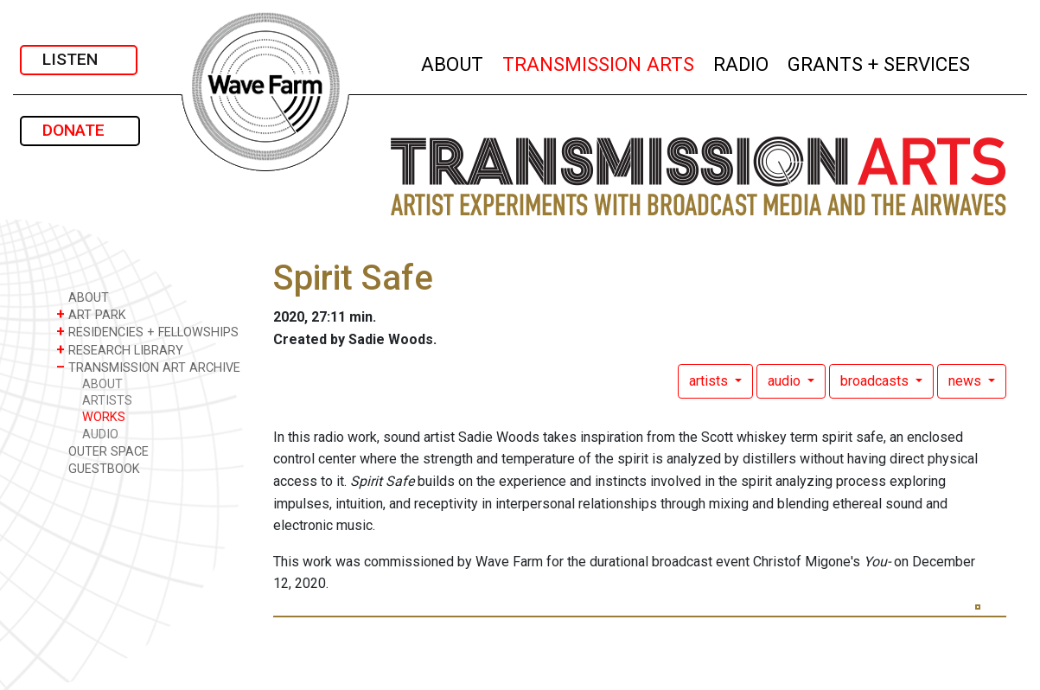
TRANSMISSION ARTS (599, 61)
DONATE (80, 130)
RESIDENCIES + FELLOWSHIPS (147, 331)
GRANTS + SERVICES (879, 61)
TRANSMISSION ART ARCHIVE (148, 367)
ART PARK (91, 314)
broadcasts (876, 381)
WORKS (103, 417)
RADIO (741, 61)
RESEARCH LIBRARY (119, 350)
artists (710, 381)
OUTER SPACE (102, 451)
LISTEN (78, 59)
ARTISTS (107, 400)
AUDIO (100, 434)
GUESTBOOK (98, 468)
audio (786, 381)
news (966, 381)
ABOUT (453, 61)
